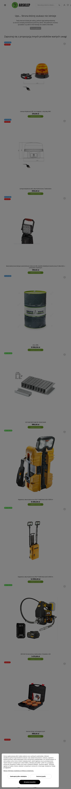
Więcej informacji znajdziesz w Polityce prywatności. (18, 771)
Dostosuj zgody (41, 776)
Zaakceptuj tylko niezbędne (18, 776)
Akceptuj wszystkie (30, 782)
